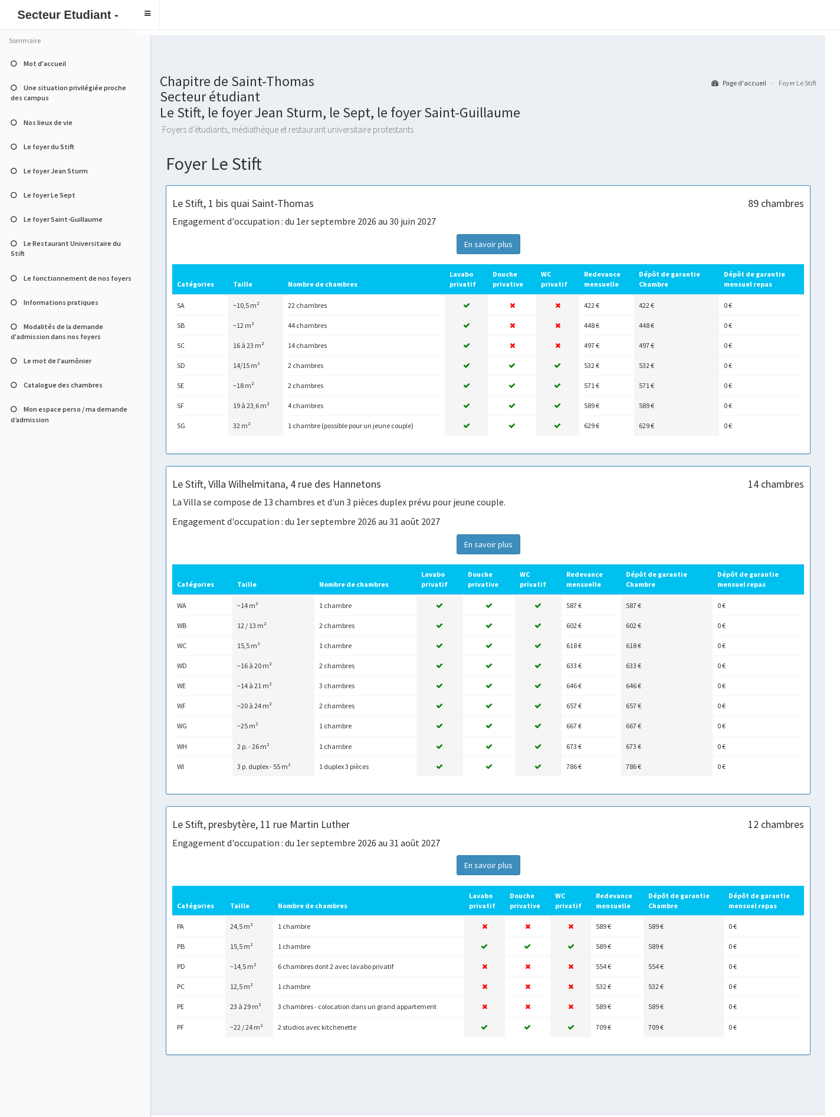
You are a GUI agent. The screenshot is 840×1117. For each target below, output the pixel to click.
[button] (148, 14)
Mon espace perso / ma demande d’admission (69, 414)
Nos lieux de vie (42, 122)
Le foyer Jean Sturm (49, 170)
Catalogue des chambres (57, 384)
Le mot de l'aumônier (51, 360)
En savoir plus (488, 244)
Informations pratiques (55, 302)
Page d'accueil (738, 82)
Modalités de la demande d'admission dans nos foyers (57, 331)
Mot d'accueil (38, 63)
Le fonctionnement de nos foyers (71, 278)
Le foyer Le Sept (43, 194)
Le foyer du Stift (42, 146)
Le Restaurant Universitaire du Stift (66, 248)
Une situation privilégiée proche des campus (68, 92)
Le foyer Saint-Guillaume (57, 219)
